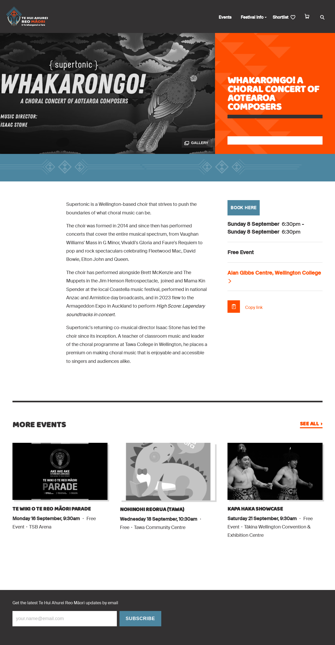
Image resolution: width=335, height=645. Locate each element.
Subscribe (140, 618)
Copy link (254, 307)
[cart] (306, 17)
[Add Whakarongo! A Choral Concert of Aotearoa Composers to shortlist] (275, 140)
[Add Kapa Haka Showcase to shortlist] (227, 550)
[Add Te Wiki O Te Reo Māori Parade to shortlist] (12, 541)
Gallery (196, 143)
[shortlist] (284, 17)
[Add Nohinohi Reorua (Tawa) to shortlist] (120, 542)
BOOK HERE (244, 208)
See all (309, 424)
